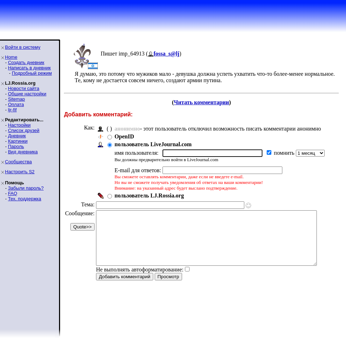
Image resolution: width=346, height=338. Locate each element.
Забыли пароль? (25, 188)
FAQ (12, 193)
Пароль (16, 146)
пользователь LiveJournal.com (153, 144)
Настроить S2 (19, 171)
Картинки (17, 141)
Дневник (17, 135)
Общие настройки (27, 93)
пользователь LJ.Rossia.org (149, 195)
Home (11, 57)
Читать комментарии (204, 102)
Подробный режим (32, 73)
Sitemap (16, 99)
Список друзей (23, 130)
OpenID (124, 136)
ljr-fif (12, 109)
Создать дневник (26, 62)
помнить (285, 153)
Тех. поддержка (24, 198)
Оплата (16, 104)
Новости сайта (23, 88)
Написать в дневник (29, 67)
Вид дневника (23, 151)
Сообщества (18, 161)
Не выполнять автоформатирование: (139, 280)
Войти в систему (22, 47)
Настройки (19, 125)
